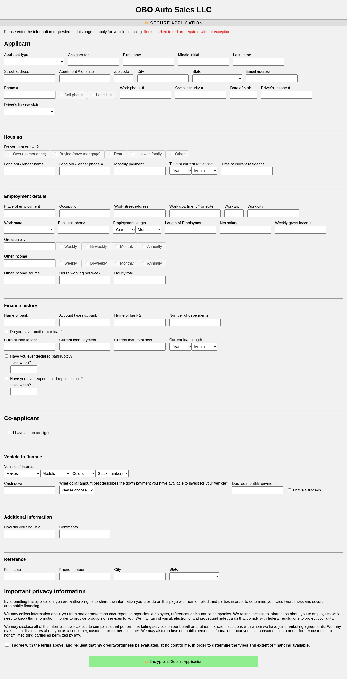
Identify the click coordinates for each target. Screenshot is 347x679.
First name (132, 55)
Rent (115, 154)
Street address (16, 71)
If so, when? (20, 362)
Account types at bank (78, 315)
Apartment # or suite (76, 71)
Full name (12, 570)
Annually (152, 246)
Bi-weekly (96, 246)
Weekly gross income (293, 223)
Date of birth (240, 88)
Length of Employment (184, 223)
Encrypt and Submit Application (174, 663)
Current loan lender (20, 340)
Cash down (13, 483)
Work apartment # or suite (191, 206)
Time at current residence (191, 164)
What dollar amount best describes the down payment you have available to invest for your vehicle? (143, 483)
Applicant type (16, 55)
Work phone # (132, 88)
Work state (13, 223)
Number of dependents (189, 315)
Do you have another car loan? (34, 332)
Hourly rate (123, 273)
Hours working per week (80, 273)
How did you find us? (22, 527)
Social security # (189, 88)
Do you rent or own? (21, 147)
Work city (255, 206)
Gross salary (15, 239)
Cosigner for (78, 55)
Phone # (11, 88)
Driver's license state (21, 105)
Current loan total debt (133, 340)
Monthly (124, 246)
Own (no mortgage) (27, 154)
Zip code (121, 71)
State (196, 71)
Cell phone (71, 95)
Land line (101, 95)
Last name (242, 55)
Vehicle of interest (19, 467)
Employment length (129, 223)
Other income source (22, 273)
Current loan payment (77, 340)
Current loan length (185, 340)
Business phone (71, 223)
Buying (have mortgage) (78, 154)
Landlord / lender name (24, 164)
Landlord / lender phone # (81, 164)
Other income (15, 256)
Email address (258, 71)
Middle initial (188, 55)
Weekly (68, 246)
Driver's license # (275, 88)
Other (177, 154)
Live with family (146, 154)
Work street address (131, 206)
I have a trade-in (304, 490)
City (140, 71)
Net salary (228, 223)
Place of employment (22, 206)
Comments (68, 527)
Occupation (69, 206)
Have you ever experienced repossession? (44, 379)
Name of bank (16, 315)
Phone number (71, 570)
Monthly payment (129, 164)
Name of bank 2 (127, 315)
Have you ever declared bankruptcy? (39, 356)
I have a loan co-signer (30, 433)
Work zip (231, 206)
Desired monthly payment (253, 483)
